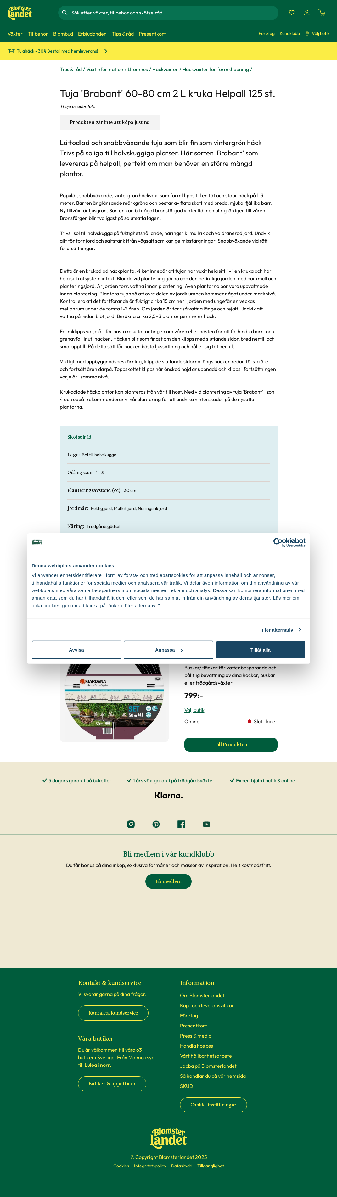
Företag (267, 33)
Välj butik (317, 33)
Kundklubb (290, 33)
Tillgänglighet (210, 1166)
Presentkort (193, 1025)
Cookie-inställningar (213, 1105)
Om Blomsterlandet (202, 995)
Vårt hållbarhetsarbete (206, 1056)
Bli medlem (168, 881)
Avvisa (76, 649)
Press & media (195, 1035)
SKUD (186, 1086)
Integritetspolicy (150, 1166)
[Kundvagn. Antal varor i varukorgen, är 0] (321, 12)
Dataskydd (181, 1166)
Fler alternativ (277, 629)
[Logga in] (306, 12)
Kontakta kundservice (113, 1013)
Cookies (121, 1166)
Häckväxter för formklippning (216, 69)
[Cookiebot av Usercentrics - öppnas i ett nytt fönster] (278, 542)
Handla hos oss (196, 1046)
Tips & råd (71, 69)
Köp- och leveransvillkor (207, 1005)
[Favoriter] (291, 12)
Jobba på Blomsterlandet (208, 1066)
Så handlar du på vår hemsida (213, 1076)
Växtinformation (104, 69)
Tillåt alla (260, 649)
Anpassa (169, 649)
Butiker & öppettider (112, 1084)
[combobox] (174, 12)
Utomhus (138, 69)
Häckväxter (165, 69)
